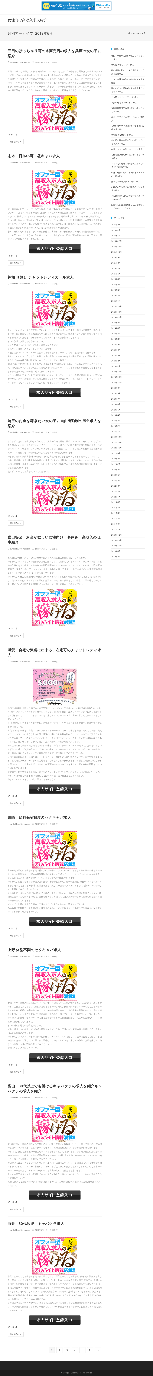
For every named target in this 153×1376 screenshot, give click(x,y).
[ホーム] (129, 33)
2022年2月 (116, 491)
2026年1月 (116, 235)
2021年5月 (116, 507)
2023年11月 (116, 377)
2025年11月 (116, 246)
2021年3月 (116, 518)
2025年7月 (116, 268)
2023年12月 (116, 371)
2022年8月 (116, 458)
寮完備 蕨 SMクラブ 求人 (122, 134)
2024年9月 (116, 322)
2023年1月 (116, 431)
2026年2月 (116, 230)
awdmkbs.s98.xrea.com (20, 62)
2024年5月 (116, 344)
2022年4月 (116, 480)
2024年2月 (116, 360)
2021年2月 (116, 524)
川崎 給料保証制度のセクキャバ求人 (39, 817)
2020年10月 (116, 545)
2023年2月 (116, 426)
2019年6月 (116, 551)
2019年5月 (116, 556)
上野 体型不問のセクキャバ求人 (34, 949)
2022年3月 (116, 485)
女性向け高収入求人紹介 (27, 19)
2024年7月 (116, 333)
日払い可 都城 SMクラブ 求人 (124, 102)
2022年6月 (116, 469)
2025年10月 (116, 252)
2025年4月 (116, 284)
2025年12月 (116, 241)
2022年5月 (116, 475)
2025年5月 (116, 279)
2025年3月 (116, 290)
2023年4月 (116, 415)
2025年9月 (116, 257)
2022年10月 (116, 447)
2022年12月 (116, 437)
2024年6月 (116, 339)
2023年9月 (116, 388)
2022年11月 (116, 442)
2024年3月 (116, 355)
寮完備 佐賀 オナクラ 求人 (122, 65)
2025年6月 (116, 273)
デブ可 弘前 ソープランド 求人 (124, 97)
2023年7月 (116, 398)
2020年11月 (116, 540)
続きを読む (15, 142)
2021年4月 (116, 513)
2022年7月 (116, 464)
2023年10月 (116, 382)
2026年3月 (116, 224)
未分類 (55, 62)
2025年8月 (116, 262)
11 (90, 1350)
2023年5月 (116, 409)
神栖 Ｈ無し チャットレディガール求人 (41, 277)
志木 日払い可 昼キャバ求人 (34, 155)
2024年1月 (116, 366)
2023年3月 (116, 420)
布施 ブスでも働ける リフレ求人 (126, 149)
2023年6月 (116, 404)
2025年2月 (116, 295)
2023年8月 (116, 393)
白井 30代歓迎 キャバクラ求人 (36, 1223)
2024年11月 (116, 311)
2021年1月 (116, 529)
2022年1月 (116, 496)
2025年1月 (116, 301)
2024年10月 (116, 317)
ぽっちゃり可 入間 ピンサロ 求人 (125, 181)
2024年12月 (116, 306)
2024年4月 (116, 349)
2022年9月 (116, 453)
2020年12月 (116, 535)
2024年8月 (116, 328)
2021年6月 (116, 502)
